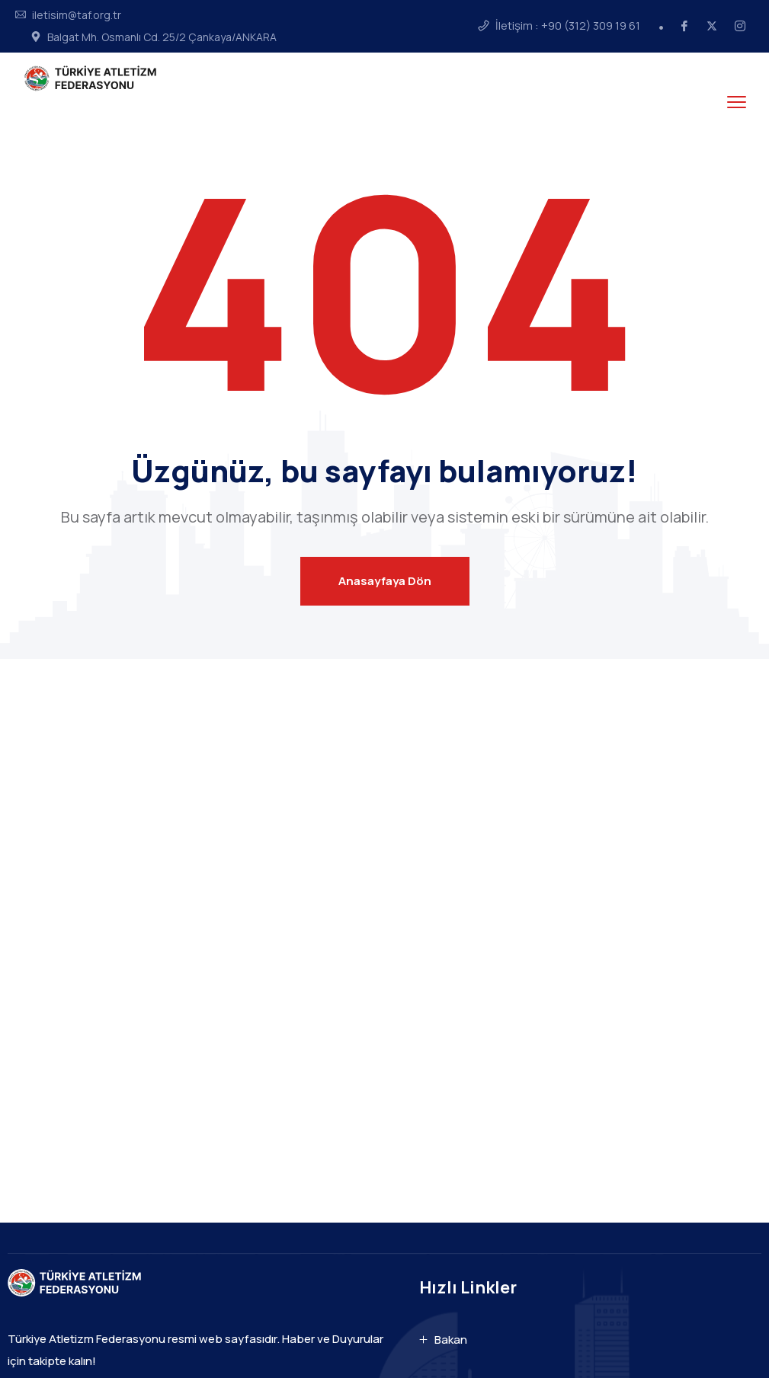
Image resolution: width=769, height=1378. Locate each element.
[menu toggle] (736, 101)
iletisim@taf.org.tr (76, 15)
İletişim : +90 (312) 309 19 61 (567, 26)
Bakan (450, 1340)
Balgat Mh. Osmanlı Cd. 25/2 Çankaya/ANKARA (162, 37)
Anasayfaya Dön (384, 581)
